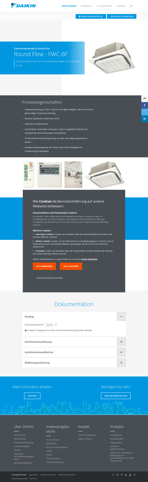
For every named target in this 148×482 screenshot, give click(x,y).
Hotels (49, 454)
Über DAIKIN (19, 435)
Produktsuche (116, 435)
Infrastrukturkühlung (54, 462)
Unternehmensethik (19, 478)
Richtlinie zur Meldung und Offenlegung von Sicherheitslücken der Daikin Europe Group (122, 456)
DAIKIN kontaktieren (87, 435)
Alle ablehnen (71, 266)
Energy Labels (116, 442)
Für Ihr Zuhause (53, 439)
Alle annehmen (44, 266)
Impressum (33, 474)
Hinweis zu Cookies (48, 474)
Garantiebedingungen (23, 463)
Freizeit (49, 451)
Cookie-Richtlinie (89, 259)
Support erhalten (85, 439)
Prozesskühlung (53, 458)
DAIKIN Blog (19, 439)
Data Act (33, 478)
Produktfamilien (117, 439)
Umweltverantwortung (23, 442)
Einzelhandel (51, 443)
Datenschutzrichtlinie (67, 474)
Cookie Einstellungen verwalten (49, 277)
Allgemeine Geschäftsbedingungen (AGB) (24, 456)
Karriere (17, 450)
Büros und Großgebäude (56, 447)
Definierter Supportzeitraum (117, 447)
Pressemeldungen (21, 446)
